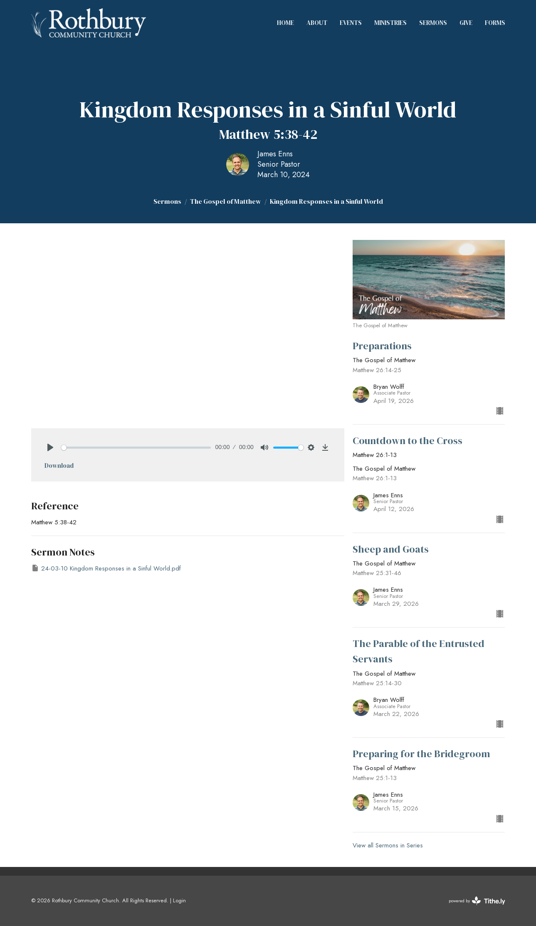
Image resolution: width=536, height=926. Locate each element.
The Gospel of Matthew (225, 201)
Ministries (390, 22)
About (316, 22)
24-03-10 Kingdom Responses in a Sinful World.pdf (106, 568)
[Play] (50, 447)
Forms (495, 22)
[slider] (136, 448)
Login (179, 900)
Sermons (433, 22)
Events (351, 22)
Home (285, 22)
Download (59, 465)
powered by (477, 901)
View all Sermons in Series (388, 845)
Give (465, 22)
